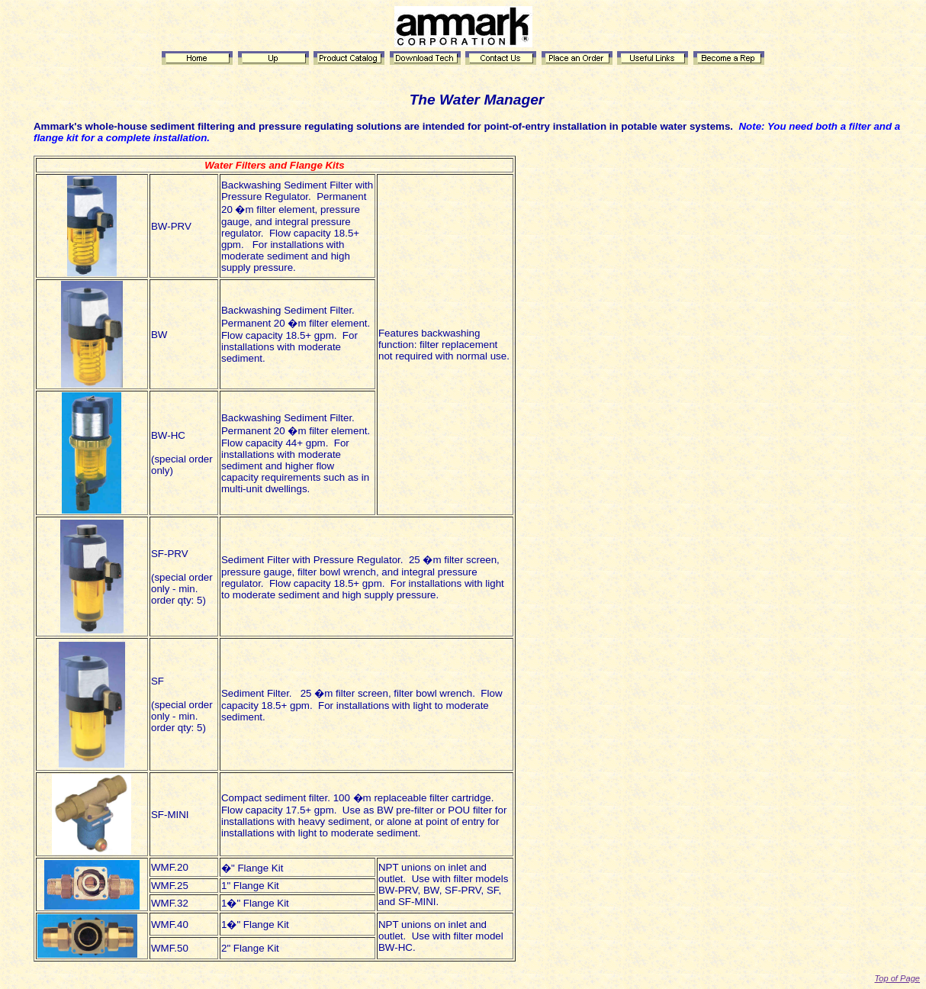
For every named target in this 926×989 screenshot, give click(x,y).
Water (459, 100)
